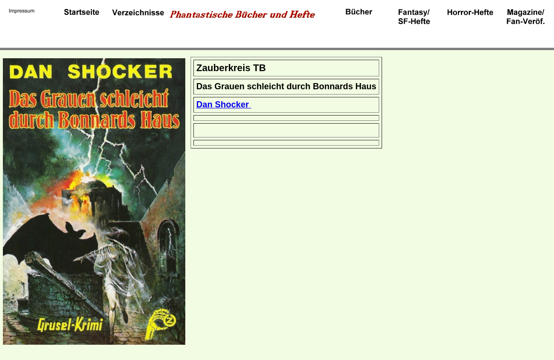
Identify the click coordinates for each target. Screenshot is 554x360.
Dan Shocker (223, 104)
